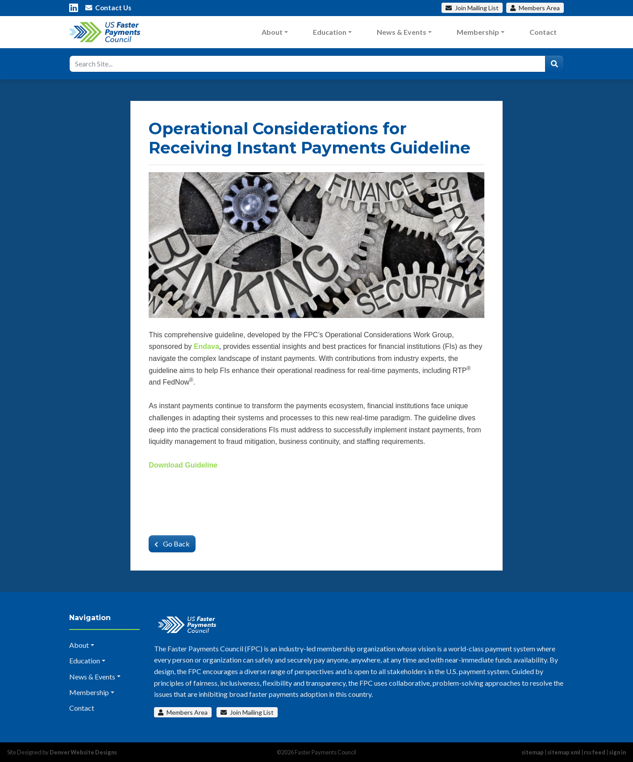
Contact (543, 32)
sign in (617, 752)
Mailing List (472, 8)
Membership (478, 32)
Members (535, 8)
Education (329, 32)
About (272, 32)
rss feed (594, 752)
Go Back (172, 543)
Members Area (183, 712)
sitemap (532, 752)
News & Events (401, 32)
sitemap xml (563, 752)
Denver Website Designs (83, 752)
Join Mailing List (247, 712)
